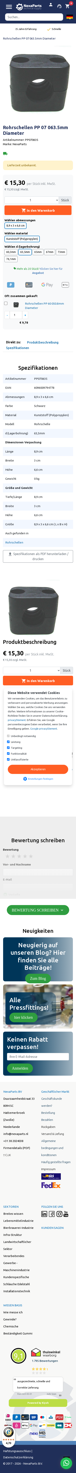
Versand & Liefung (52, 1134)
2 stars (14, 856)
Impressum (48, 1169)
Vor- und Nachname (17, 864)
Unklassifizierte (19, 759)
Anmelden (20, 1068)
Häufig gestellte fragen (56, 1162)
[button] (69, 17)
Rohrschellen (14, 542)
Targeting (16, 747)
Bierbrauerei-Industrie (18, 1227)
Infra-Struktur (12, 1234)
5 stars (31, 856)
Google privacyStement (43, 728)
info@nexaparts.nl (15, 1134)
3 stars (19, 856)
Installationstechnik (16, 1291)
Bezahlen (47, 1119)
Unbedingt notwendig (23, 736)
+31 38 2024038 (13, 1141)
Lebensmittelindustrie (18, 1220)
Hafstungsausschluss (17, 1451)
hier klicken (23, 1017)
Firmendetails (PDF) (16, 1148)
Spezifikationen (17, 348)
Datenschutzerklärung (18, 1457)
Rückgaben (48, 1126)
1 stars (8, 856)
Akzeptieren (38, 769)
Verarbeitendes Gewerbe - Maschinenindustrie (16, 1263)
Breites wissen (13, 1213)
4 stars (25, 856)
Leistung (15, 742)
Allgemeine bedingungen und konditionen (52, 1148)
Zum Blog (38, 978)
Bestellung (48, 1112)
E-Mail (7, 879)
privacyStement (17, 720)
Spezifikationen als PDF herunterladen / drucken (38, 556)
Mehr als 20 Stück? (38, 270)
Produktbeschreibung (42, 342)
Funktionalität (19, 753)
